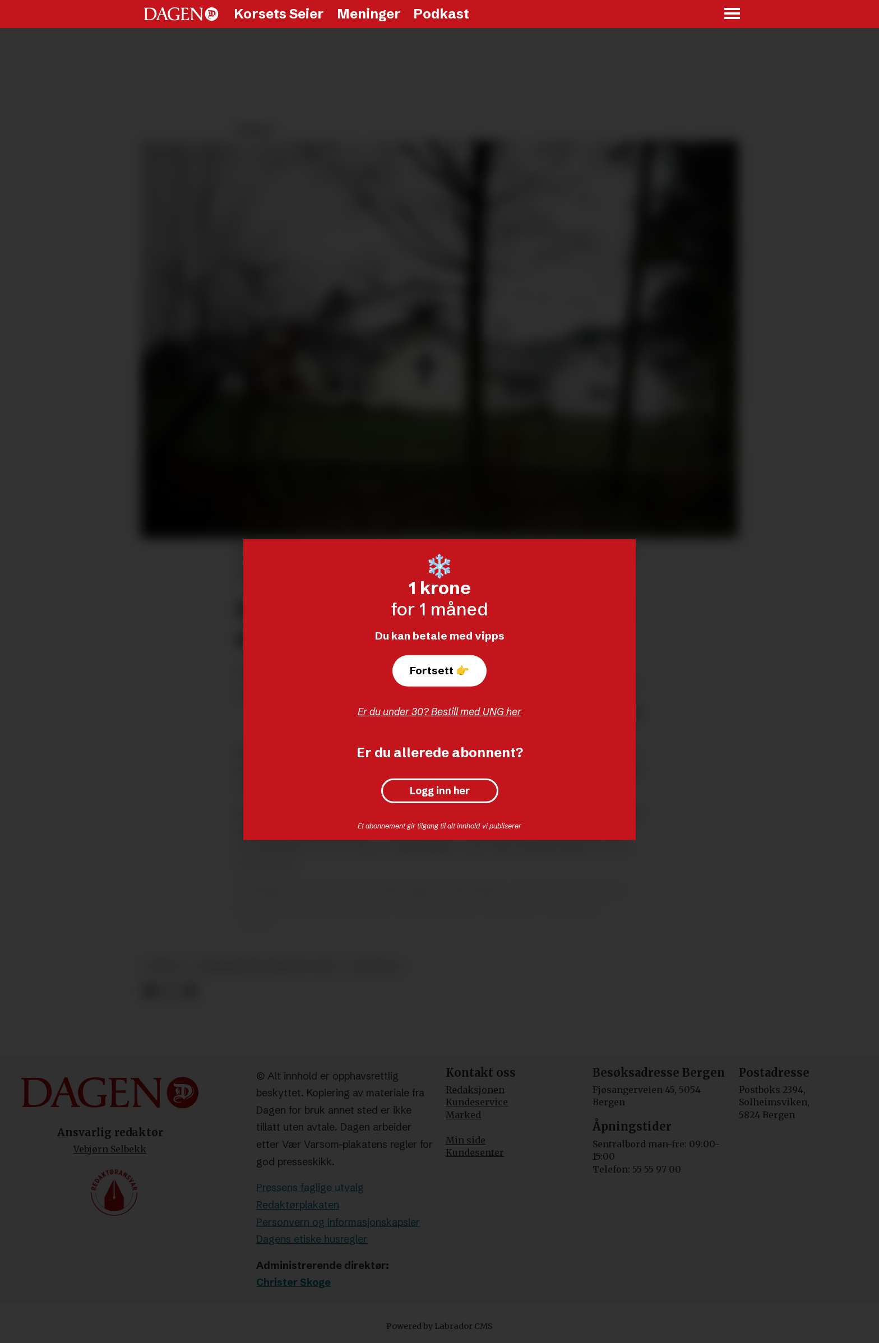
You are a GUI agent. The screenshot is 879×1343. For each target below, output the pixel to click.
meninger (375, 966)
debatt (164, 966)
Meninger (369, 14)
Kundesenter (475, 1152)
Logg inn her (440, 791)
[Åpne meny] (732, 14)
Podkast (441, 14)
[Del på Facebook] (150, 991)
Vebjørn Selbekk (109, 1149)
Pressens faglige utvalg (310, 1187)
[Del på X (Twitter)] (170, 991)
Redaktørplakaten (297, 1204)
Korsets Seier (279, 14)
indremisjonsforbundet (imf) (267, 966)
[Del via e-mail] (190, 991)
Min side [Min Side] (465, 1140)
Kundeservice (477, 1102)
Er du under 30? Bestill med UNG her (439, 711)
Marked (463, 1114)
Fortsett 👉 (439, 670)
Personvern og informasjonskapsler (338, 1222)
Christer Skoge (293, 1282)
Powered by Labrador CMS (439, 1326)
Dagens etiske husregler (311, 1239)
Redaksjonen (475, 1089)
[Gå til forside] (181, 14)
